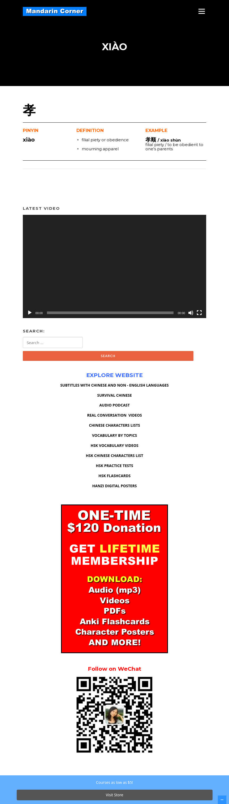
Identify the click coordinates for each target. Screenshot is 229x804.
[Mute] (190, 313)
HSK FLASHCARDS (114, 476)
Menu (201, 11)
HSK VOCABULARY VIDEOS (114, 445)
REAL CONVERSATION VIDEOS (114, 415)
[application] (114, 266)
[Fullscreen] (199, 313)
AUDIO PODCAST (114, 405)
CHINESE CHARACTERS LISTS (114, 425)
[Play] (29, 313)
